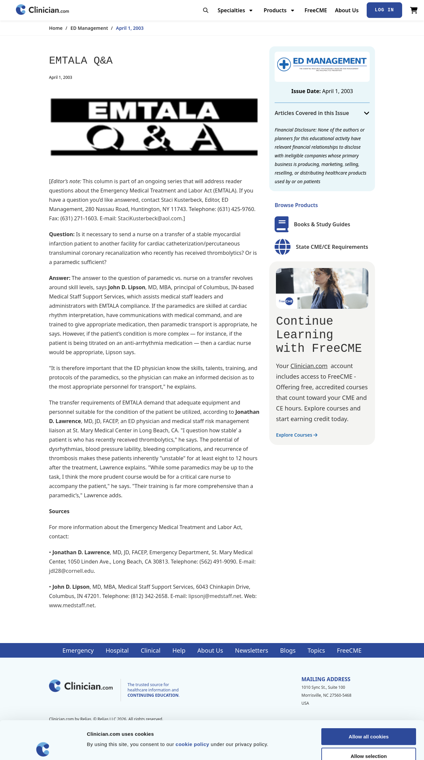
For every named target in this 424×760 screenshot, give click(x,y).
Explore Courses (296, 435)
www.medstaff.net (71, 605)
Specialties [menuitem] (231, 10)
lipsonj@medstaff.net (214, 596)
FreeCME (315, 10)
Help (179, 650)
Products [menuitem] (275, 10)
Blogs (288, 650)
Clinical (151, 650)
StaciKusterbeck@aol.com (150, 218)
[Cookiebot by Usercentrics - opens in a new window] (43, 747)
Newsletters (251, 650)
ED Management (89, 28)
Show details (347, 747)
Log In (384, 10)
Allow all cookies (369, 698)
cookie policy (192, 706)
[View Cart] (414, 10)
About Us (346, 10)
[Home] (42, 10)
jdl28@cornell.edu (71, 570)
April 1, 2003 (129, 28)
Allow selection (368, 718)
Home (56, 28)
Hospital (117, 650)
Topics (316, 650)
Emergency (77, 650)
